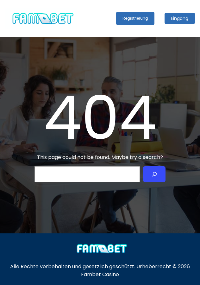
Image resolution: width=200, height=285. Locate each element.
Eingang (179, 18)
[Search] (154, 174)
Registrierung (135, 18)
